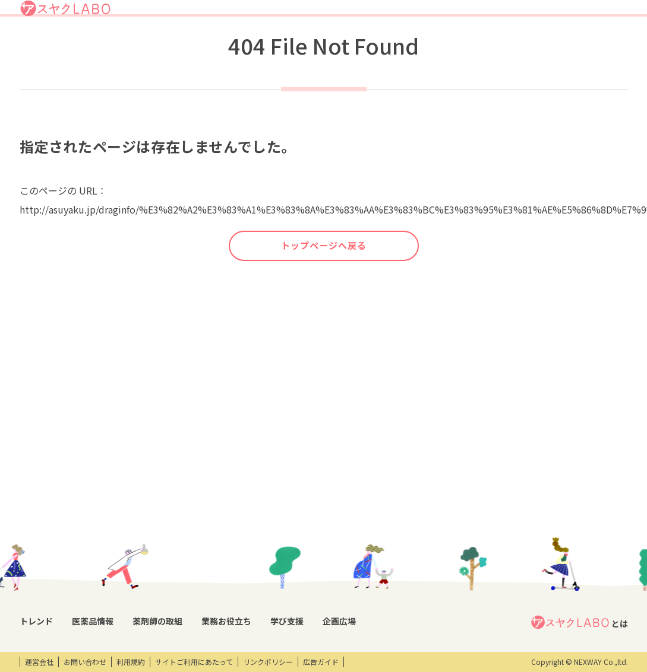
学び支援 (484, 43)
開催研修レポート (385, 520)
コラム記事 (37, 540)
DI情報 (105, 520)
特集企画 (199, 540)
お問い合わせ (85, 662)
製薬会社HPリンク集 (128, 621)
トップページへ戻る (324, 289)
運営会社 (39, 662)
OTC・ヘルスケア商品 (130, 580)
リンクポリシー (268, 662)
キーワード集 (275, 540)
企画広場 (529, 43)
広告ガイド (321, 662)
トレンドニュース (48, 520)
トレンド (266, 43)
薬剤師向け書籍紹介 (286, 560)
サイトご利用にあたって (194, 662)
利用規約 (130, 662)
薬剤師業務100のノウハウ (296, 581)
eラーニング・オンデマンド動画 (400, 567)
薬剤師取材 (203, 520)
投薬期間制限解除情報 (130, 560)
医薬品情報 (314, 43)
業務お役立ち (432, 43)
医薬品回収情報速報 (127, 540)
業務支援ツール (279, 520)
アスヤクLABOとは (370, 14)
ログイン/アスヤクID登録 (483, 14)
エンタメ (483, 520)
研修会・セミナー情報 (391, 541)
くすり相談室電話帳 (127, 600)
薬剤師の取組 (371, 43)
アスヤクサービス (589, 43)
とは (579, 500)
